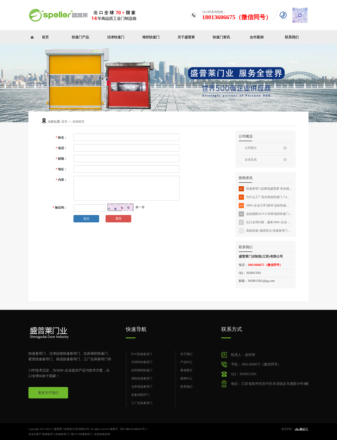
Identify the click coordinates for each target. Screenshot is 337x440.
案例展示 (186, 370)
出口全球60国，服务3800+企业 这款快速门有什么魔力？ (265, 222)
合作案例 (257, 37)
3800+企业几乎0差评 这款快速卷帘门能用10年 (265, 205)
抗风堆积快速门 (141, 370)
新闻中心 (186, 378)
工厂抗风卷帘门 (141, 403)
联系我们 (292, 37)
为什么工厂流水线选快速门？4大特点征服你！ (265, 197)
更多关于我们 (48, 393)
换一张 (140, 207)
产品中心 (186, 362)
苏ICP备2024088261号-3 (133, 429)
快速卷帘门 (48, 434)
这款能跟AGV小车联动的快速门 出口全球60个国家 (265, 214)
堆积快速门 (150, 37)
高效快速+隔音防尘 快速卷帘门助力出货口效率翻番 (265, 230)
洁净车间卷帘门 (141, 362)
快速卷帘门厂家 (65, 434)
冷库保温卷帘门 (141, 386)
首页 (45, 37)
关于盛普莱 (186, 37)
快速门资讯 (221, 37)
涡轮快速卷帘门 (141, 378)
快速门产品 (80, 37)
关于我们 (186, 354)
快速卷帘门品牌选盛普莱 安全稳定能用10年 (265, 188)
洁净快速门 (115, 37)
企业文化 (251, 159)
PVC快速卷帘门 (141, 354)
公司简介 (251, 148)
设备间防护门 (140, 394)
